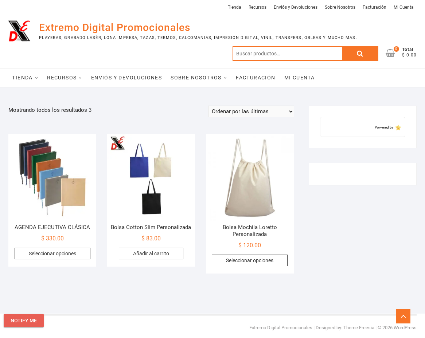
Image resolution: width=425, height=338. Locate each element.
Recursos (257, 7)
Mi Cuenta (404, 7)
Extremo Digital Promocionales (114, 27)
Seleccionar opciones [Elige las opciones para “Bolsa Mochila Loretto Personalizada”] (249, 260)
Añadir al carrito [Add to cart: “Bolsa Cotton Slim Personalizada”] (151, 253)
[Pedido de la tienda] (251, 111)
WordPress (405, 327)
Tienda (234, 7)
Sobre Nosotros (340, 7)
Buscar (360, 53)
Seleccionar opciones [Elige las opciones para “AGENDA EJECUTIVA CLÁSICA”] (52, 253)
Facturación (374, 7)
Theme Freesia (358, 327)
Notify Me (24, 320)
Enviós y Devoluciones (295, 7)
